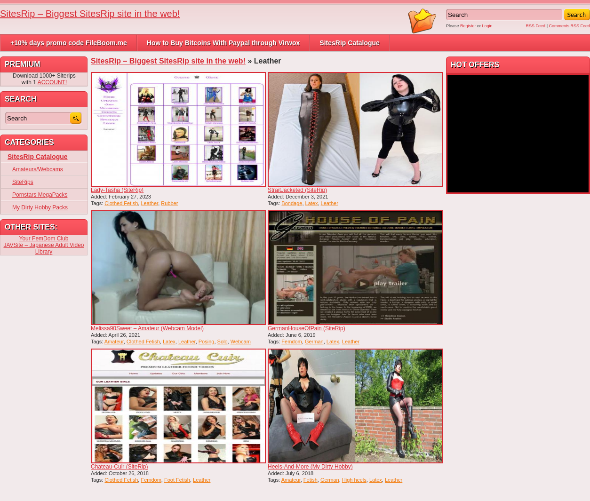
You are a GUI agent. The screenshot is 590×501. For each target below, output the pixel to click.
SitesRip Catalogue (349, 43)
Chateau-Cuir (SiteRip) (119, 466)
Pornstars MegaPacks (39, 194)
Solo (222, 341)
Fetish (310, 480)
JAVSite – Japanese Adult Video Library (43, 248)
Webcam (241, 341)
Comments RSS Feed (569, 26)
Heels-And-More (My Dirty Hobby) (310, 466)
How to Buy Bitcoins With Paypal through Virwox (223, 43)
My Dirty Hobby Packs (40, 207)
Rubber (169, 203)
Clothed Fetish (121, 203)
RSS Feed (536, 26)
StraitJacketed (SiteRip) (297, 190)
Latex (311, 203)
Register (468, 26)
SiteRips (22, 182)
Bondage (291, 203)
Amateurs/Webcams (37, 169)
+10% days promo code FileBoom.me (68, 43)
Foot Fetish (177, 480)
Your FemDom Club (44, 238)
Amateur (114, 341)
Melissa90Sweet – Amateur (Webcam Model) (147, 328)
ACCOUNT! (52, 82)
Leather (149, 203)
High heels (354, 480)
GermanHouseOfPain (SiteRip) (306, 328)
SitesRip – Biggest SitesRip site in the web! (90, 13)
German (314, 341)
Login (487, 26)
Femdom (291, 341)
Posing (207, 341)
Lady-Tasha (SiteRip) (117, 190)
